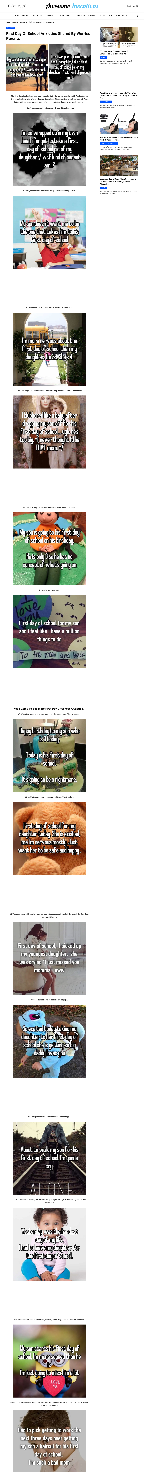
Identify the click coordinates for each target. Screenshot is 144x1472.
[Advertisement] (49, 287)
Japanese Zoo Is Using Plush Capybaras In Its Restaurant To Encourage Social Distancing (118, 181)
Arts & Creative (22, 16)
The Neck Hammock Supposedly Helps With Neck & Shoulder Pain (119, 138)
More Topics (121, 16)
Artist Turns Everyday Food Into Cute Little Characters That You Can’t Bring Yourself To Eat (118, 95)
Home (8, 22)
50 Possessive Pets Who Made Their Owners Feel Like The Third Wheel (115, 52)
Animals (103, 57)
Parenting (15, 22)
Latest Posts (106, 16)
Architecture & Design (43, 16)
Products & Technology (86, 16)
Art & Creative (106, 101)
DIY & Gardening (64, 16)
